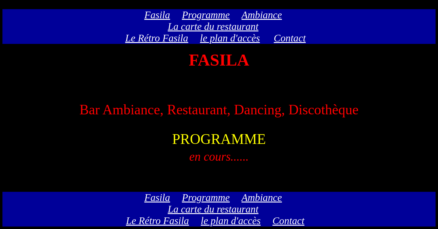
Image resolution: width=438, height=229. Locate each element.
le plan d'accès (230, 38)
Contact (290, 38)
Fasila (157, 14)
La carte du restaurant (213, 26)
